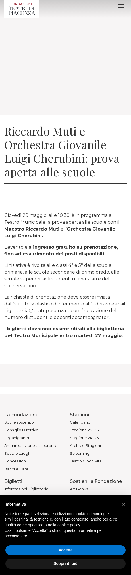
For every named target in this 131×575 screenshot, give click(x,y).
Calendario (80, 422)
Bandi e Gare (16, 469)
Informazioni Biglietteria (26, 489)
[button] (123, 504)
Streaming (80, 453)
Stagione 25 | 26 (84, 430)
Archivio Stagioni (85, 445)
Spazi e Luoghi (17, 453)
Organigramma (18, 438)
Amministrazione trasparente (30, 445)
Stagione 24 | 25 (84, 438)
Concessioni (15, 461)
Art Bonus (79, 489)
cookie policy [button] (68, 525)
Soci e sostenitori (20, 422)
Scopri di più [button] (65, 563)
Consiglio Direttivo (21, 430)
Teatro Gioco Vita (86, 461)
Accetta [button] (65, 550)
